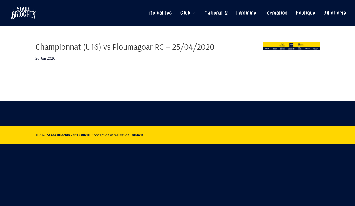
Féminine (246, 13)
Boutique (305, 13)
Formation (275, 13)
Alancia (138, 135)
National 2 (216, 13)
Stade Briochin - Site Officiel (68, 135)
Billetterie (334, 13)
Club (185, 13)
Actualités (160, 13)
